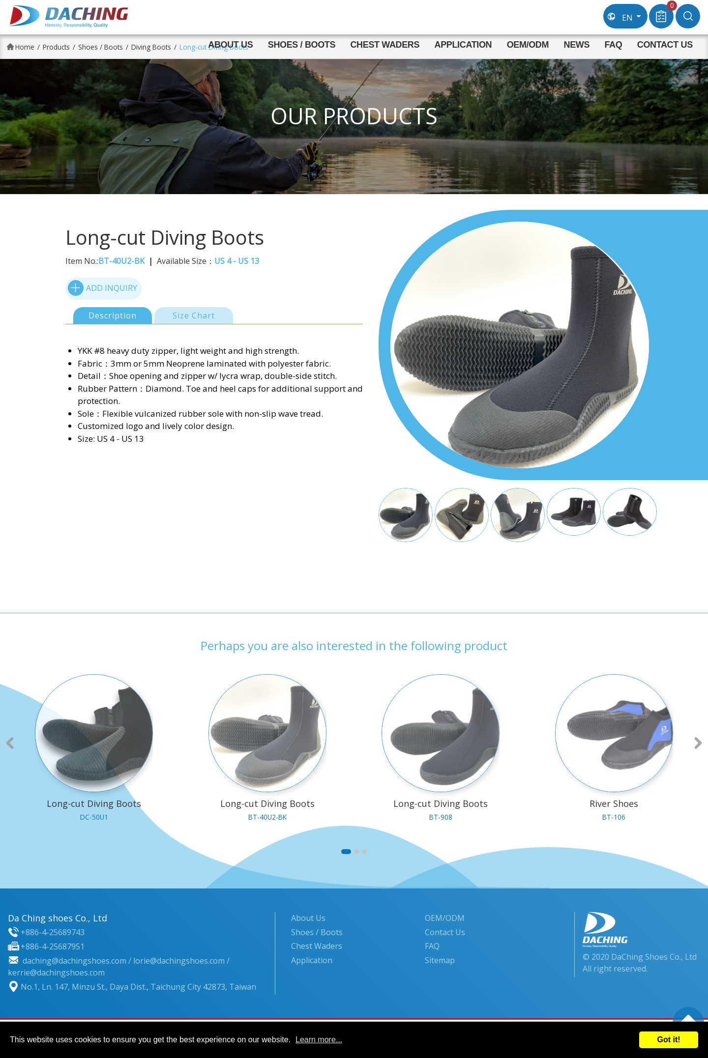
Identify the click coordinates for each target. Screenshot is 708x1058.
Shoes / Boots (301, 45)
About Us (230, 45)
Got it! (668, 1039)
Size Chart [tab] (194, 315)
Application (463, 45)
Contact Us (665, 45)
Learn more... (318, 1039)
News (577, 45)
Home (24, 47)
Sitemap (440, 960)
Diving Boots (151, 47)
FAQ (613, 45)
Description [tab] (112, 315)
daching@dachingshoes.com (74, 960)
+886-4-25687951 (53, 946)
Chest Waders (384, 45)
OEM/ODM (528, 45)
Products (56, 47)
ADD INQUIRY (102, 287)
